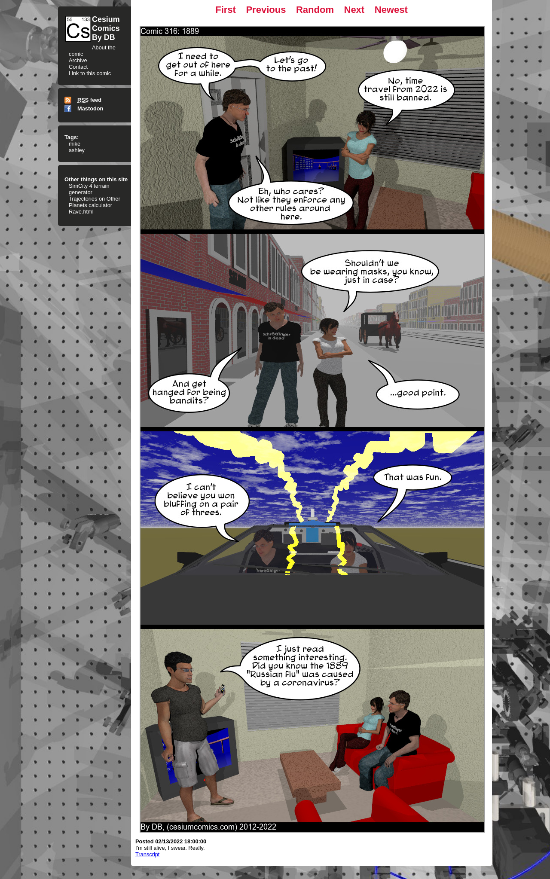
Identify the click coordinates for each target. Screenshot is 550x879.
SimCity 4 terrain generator (89, 189)
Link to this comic (90, 73)
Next (354, 9)
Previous (266, 9)
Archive (78, 60)
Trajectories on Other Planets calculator (94, 201)
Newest (391, 9)
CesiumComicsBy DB (106, 28)
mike (74, 143)
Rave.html (81, 211)
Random (315, 9)
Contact (78, 67)
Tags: (71, 137)
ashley (77, 150)
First (225, 9)
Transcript (147, 854)
